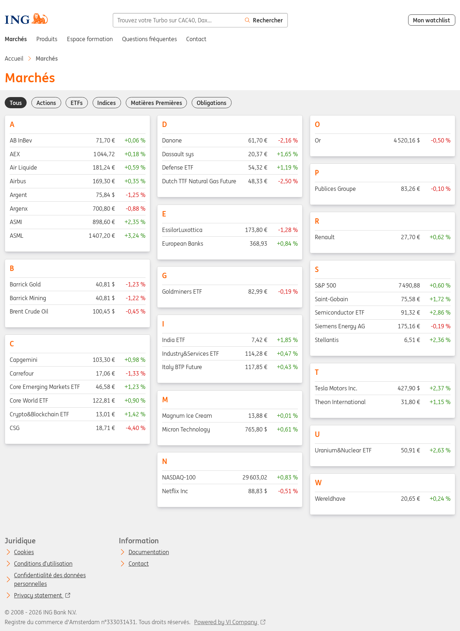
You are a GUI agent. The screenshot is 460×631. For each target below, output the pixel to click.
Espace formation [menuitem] (90, 39)
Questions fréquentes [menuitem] (149, 39)
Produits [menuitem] (46, 39)
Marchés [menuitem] (16, 39)
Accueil (14, 58)
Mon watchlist (431, 20)
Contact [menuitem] (196, 39)
